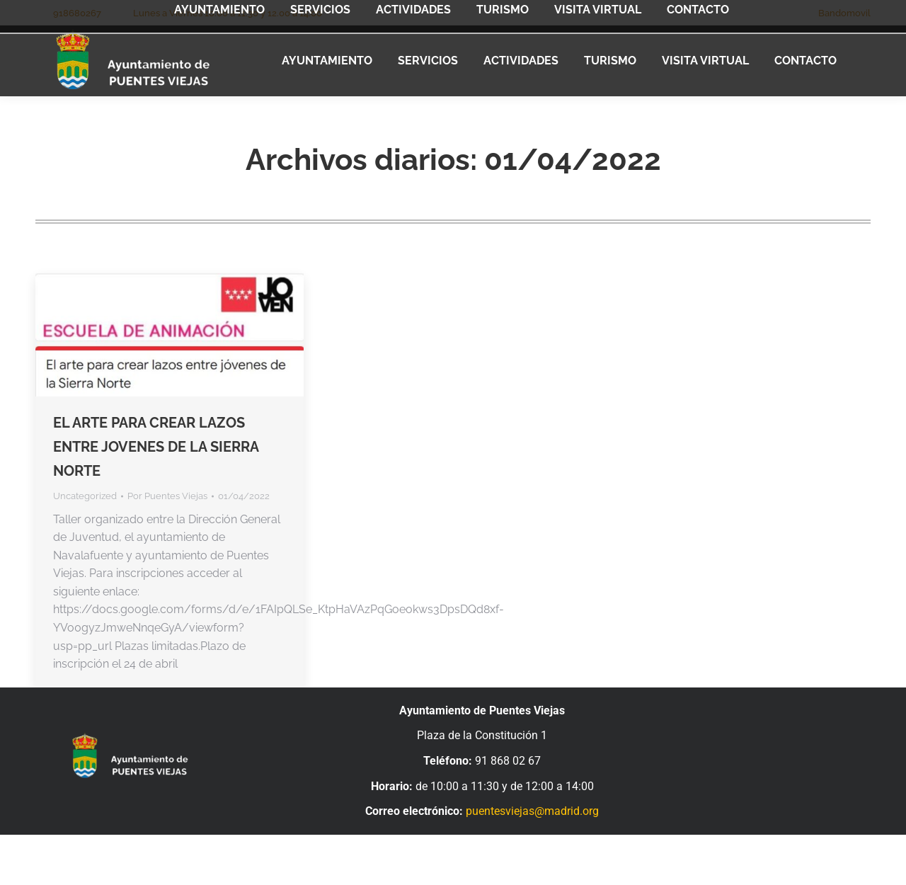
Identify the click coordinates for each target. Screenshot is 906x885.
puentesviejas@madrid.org (532, 811)
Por (167, 496)
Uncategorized (85, 496)
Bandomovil (844, 13)
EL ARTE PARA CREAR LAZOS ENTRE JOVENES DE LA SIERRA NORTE (155, 446)
